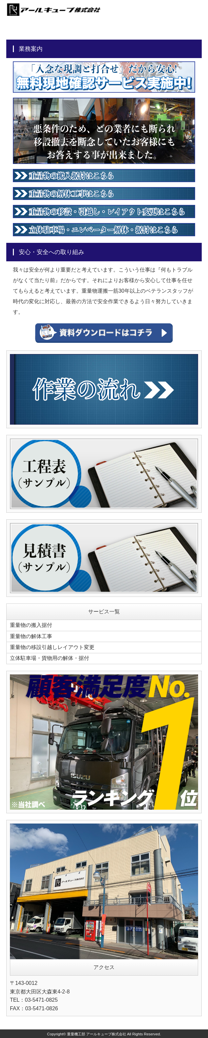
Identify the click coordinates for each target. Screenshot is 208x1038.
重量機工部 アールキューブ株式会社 (96, 1034)
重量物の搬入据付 (31, 625)
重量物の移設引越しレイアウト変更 (52, 647)
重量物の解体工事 (31, 636)
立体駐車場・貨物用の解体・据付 (49, 658)
